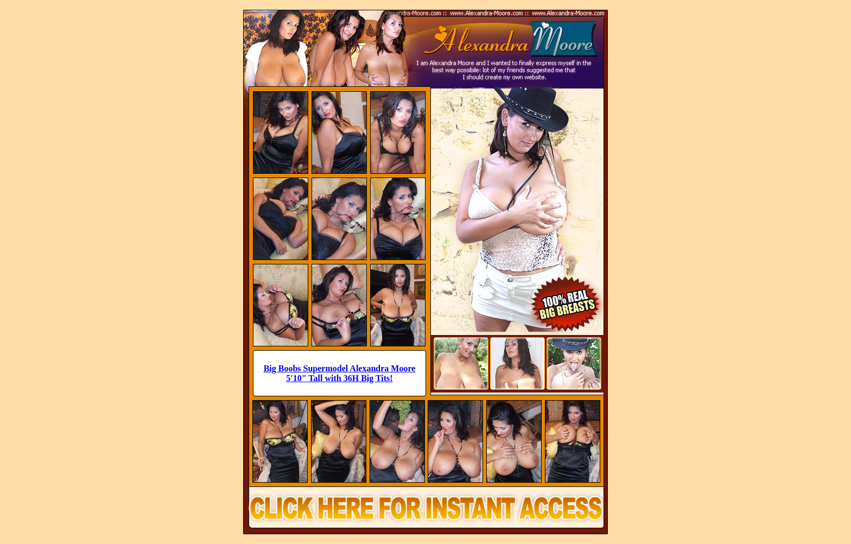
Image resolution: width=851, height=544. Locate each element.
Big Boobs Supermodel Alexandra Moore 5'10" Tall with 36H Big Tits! (340, 373)
